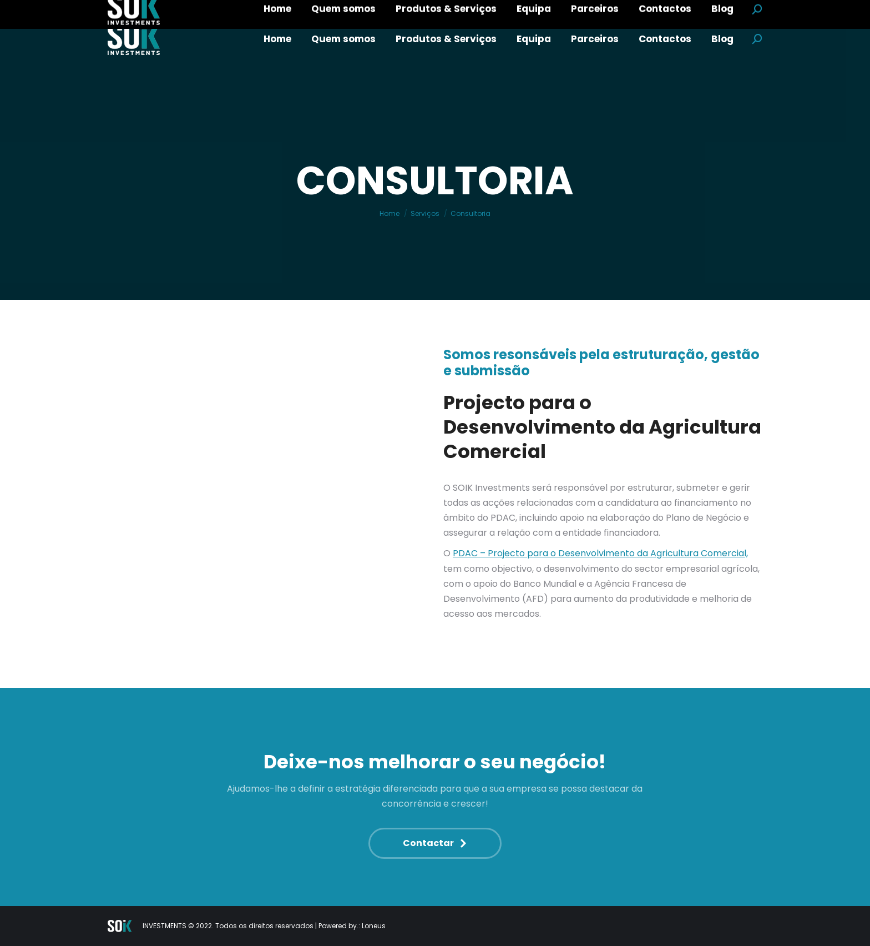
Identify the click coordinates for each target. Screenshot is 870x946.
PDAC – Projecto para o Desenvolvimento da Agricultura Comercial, (600, 553)
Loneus (374, 925)
